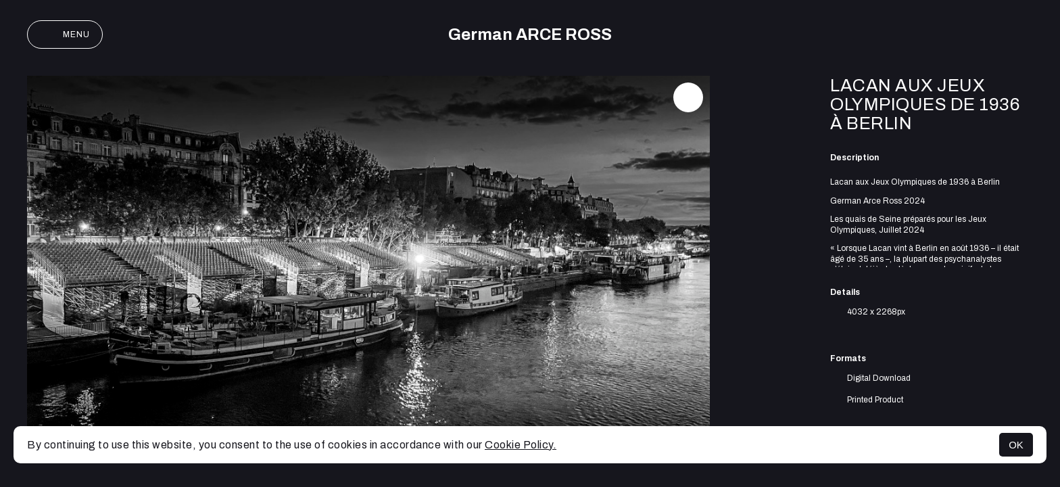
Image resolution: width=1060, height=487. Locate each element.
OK (1016, 444)
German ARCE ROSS (530, 34)
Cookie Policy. (520, 444)
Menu (65, 34)
